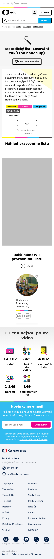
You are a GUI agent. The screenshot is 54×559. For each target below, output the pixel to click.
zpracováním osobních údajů (34, 439)
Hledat (45, 20)
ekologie (27, 26)
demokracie (38, 26)
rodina (18, 26)
